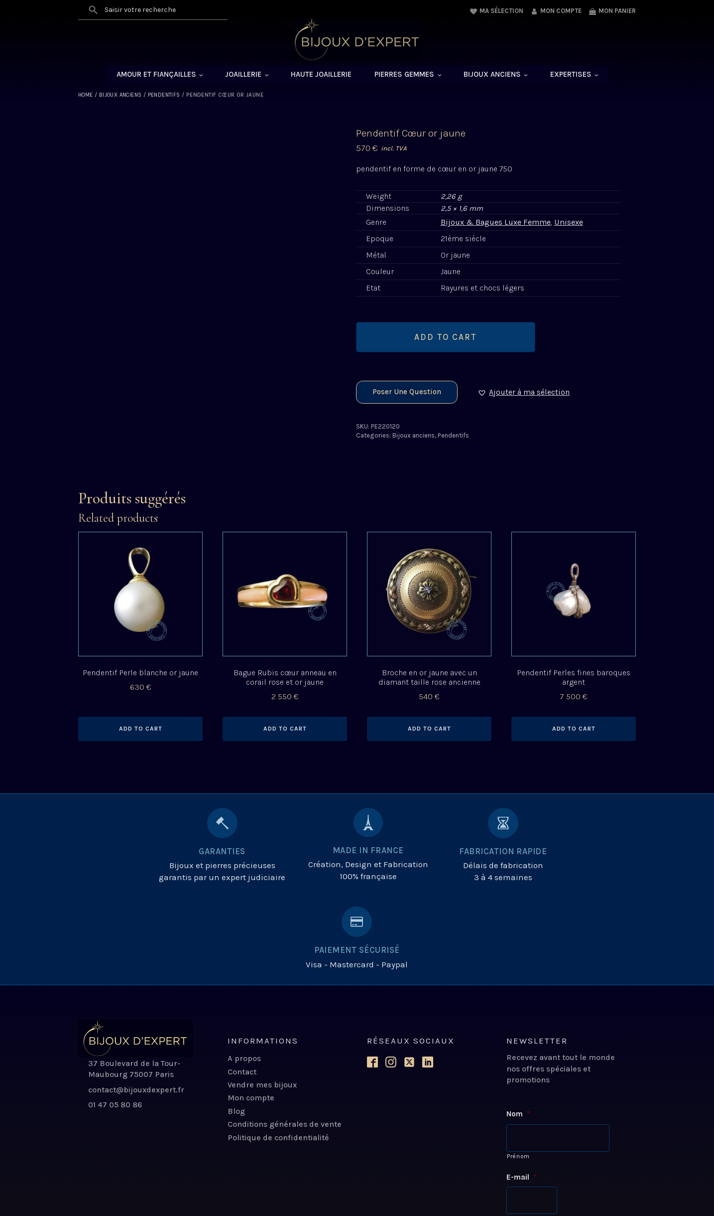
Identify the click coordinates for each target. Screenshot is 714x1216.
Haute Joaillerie (321, 75)
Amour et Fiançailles (156, 75)
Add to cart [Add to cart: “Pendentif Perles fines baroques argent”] (573, 730)
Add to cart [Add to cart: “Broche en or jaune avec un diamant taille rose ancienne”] (429, 730)
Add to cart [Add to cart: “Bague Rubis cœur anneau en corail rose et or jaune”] (285, 730)
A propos (244, 973)
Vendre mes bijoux (262, 999)
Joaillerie (243, 75)
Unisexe (568, 223)
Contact (242, 986)
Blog (236, 1025)
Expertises (571, 75)
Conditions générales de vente (285, 1038)
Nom (518, 1028)
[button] (526, 393)
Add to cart (445, 338)
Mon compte (251, 1012)
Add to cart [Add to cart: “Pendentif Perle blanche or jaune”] (140, 730)
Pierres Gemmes (404, 75)
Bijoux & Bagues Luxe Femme (496, 223)
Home (85, 96)
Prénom (518, 1069)
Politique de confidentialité (278, 1052)
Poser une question (406, 393)
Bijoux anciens (492, 75)
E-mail (521, 1090)
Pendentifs (164, 96)
